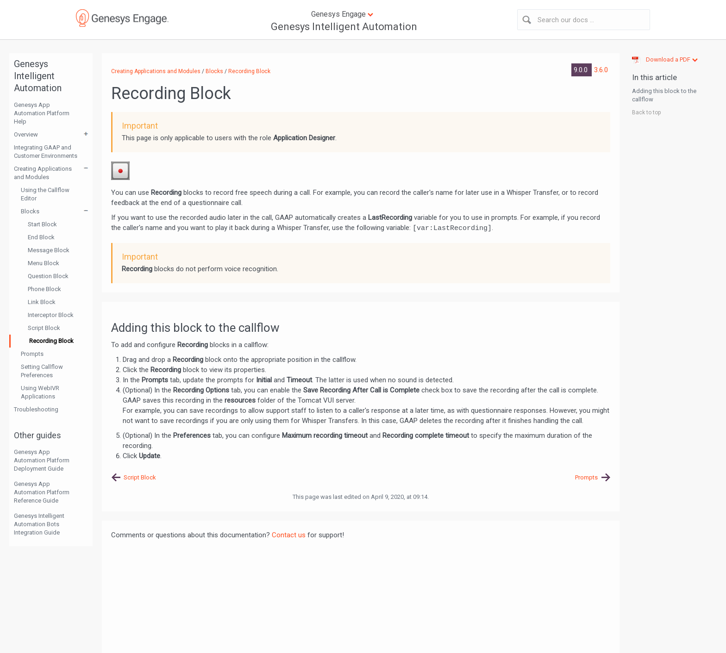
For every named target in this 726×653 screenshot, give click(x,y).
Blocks (30, 211)
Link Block (42, 302)
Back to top (646, 112)
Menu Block (43, 263)
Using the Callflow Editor (45, 194)
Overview (26, 134)
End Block (41, 237)
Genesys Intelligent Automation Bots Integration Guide (39, 524)
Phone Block (44, 289)
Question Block (48, 276)
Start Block (42, 224)
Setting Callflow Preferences (42, 371)
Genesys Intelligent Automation (344, 26)
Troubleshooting (36, 409)
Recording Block (51, 340)
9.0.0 (581, 70)
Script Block (44, 327)
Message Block (48, 250)
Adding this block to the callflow (664, 95)
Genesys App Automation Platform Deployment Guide (41, 460)
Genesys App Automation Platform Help (41, 113)
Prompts (32, 353)
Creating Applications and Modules (43, 172)
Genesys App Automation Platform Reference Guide (41, 492)
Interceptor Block (51, 314)
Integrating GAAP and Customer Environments (45, 151)
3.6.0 (601, 70)
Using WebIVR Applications (40, 392)
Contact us (289, 535)
